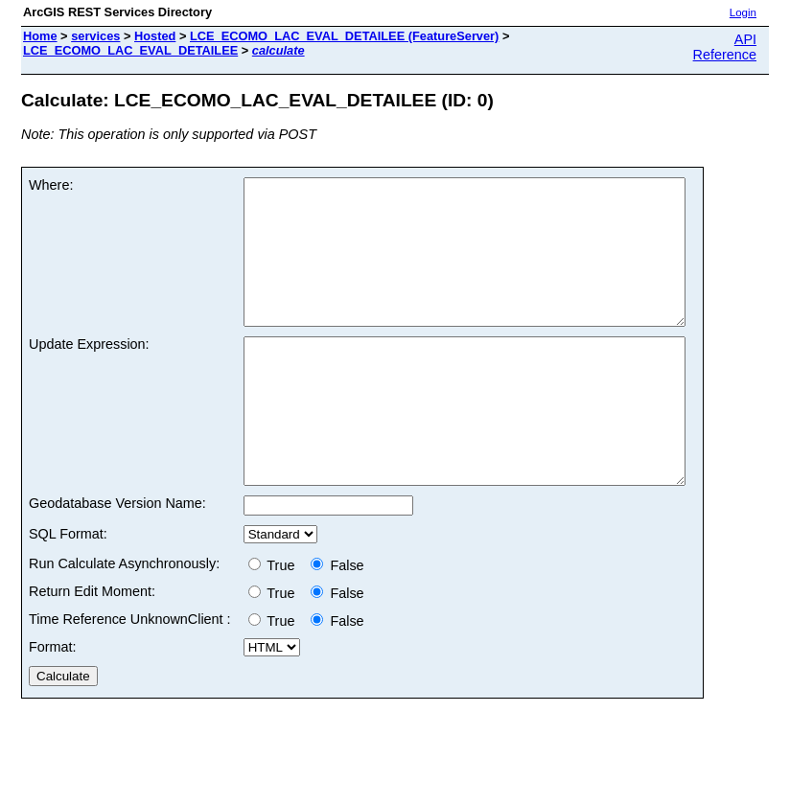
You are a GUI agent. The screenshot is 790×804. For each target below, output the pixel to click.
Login (743, 12)
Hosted (154, 36)
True (275, 623)
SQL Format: (68, 591)
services (95, 36)
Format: (53, 704)
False (337, 623)
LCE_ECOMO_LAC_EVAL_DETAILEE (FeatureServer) (344, 36)
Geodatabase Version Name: (117, 560)
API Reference (724, 47)
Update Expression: (89, 372)
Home (40, 36)
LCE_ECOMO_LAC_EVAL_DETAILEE (130, 50)
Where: (51, 185)
